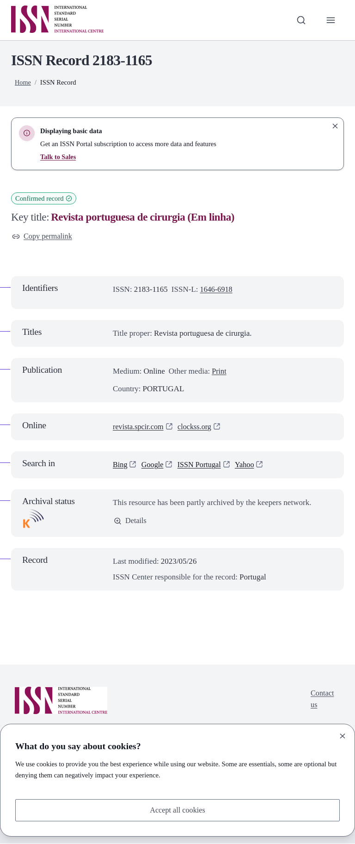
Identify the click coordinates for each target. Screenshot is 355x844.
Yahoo (249, 465)
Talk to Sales (58, 156)
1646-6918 (217, 290)
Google (153, 465)
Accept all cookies (177, 809)
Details (130, 521)
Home (23, 82)
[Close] (342, 735)
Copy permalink (43, 236)
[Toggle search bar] (300, 19)
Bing (120, 465)
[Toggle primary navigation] (330, 19)
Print (219, 371)
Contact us (321, 700)
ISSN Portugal (202, 465)
